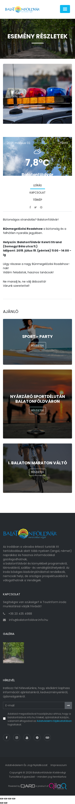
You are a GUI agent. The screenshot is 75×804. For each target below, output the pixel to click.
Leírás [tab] (37, 185)
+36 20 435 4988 (20, 614)
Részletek (37, 346)
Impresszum (59, 765)
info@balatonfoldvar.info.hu (28, 620)
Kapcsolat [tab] (38, 193)
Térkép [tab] (37, 200)
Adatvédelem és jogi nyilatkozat (26, 765)
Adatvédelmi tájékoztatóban (54, 721)
